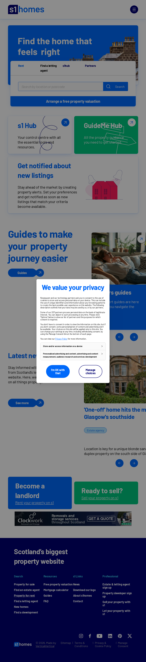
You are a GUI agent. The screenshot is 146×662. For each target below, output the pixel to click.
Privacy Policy (61, 338)
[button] (73, 346)
